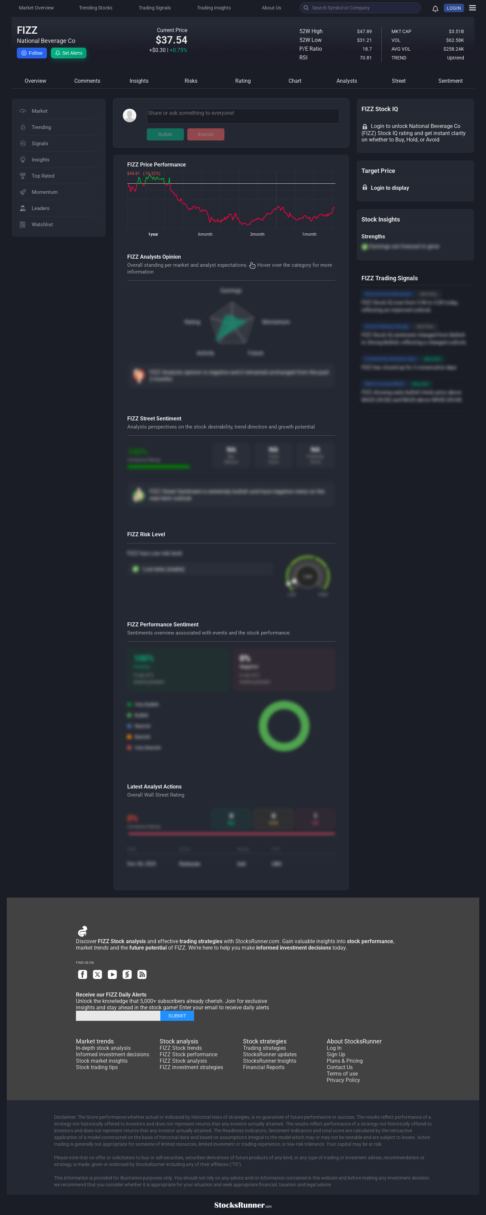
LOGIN (454, 8)
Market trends (95, 1041)
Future (255, 353)
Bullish (165, 134)
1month (309, 234)
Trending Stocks (95, 7)
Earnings (231, 290)
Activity (205, 353)
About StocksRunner (354, 1041)
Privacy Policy (343, 1080)
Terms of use (342, 1073)
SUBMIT (177, 1015)
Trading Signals (155, 7)
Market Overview (36, 7)
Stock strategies (265, 1041)
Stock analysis (179, 1041)
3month (257, 234)
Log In (334, 1048)
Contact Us (340, 1067)
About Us (271, 7)
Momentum (276, 322)
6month (205, 234)
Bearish (206, 134)
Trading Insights (214, 7)
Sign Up (336, 1054)
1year (153, 234)
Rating (192, 322)
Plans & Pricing (345, 1061)
